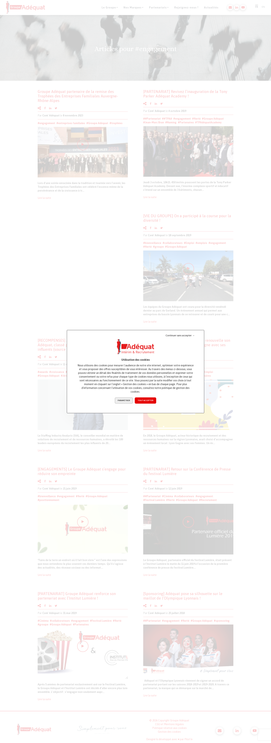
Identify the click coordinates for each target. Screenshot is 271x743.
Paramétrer (124, 400)
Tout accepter (145, 400)
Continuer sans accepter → (180, 335)
